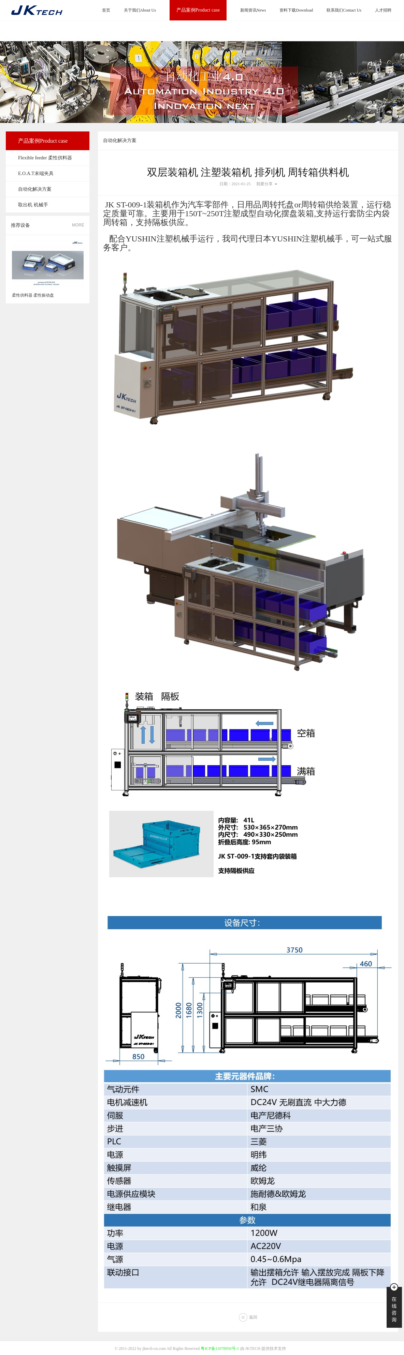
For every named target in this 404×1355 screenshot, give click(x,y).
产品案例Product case (198, 10)
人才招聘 (383, 10)
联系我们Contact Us (344, 10)
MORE (78, 225)
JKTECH (253, 1348)
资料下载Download (296, 10)
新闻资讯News (253, 10)
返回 (253, 1317)
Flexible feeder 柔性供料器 (45, 157)
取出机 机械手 (33, 204)
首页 (106, 10)
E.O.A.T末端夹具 (36, 173)
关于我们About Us (140, 10)
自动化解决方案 (35, 189)
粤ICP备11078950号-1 (220, 1348)
